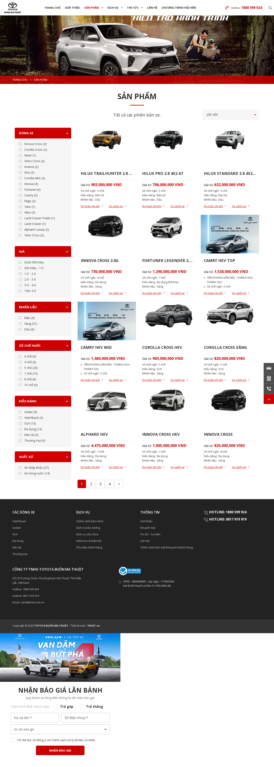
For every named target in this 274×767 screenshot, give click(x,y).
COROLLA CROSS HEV (162, 347)
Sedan (16, 528)
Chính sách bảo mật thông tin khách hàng (166, 548)
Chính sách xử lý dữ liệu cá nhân (73, 741)
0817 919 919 (31, 597)
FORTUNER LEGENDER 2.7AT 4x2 (168, 260)
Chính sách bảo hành (89, 522)
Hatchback (19, 522)
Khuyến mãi (147, 528)
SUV (15, 535)
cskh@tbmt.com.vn (32, 603)
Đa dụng (17, 542)
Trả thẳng (94, 707)
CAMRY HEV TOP (219, 260)
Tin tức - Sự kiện (150, 535)
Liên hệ (152, 8)
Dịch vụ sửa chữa (87, 535)
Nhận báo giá (60, 751)
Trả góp (66, 707)
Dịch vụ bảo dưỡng (88, 528)
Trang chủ (52, 8)
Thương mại (19, 555)
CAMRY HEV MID (96, 347)
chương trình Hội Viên (178, 8)
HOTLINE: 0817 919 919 (228, 520)
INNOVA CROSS (218, 434)
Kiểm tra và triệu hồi (88, 542)
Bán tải (16, 548)
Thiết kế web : (78, 626)
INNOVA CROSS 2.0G (100, 260)
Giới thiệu (72, 8)
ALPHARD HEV (94, 434)
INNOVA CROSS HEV (161, 434)
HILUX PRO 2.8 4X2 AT (163, 173)
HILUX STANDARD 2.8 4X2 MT (230, 173)
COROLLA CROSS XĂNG (225, 347)
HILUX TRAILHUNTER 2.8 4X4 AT (107, 173)
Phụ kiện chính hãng (89, 548)
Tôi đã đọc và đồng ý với (56, 741)
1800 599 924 (31, 590)
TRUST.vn (93, 626)
